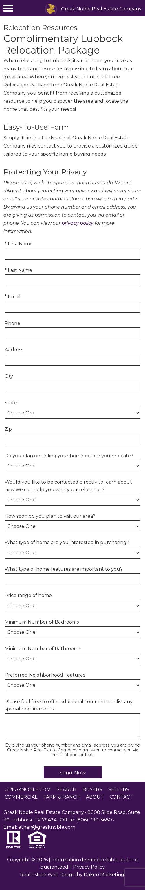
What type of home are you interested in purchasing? (67, 542)
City (9, 376)
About (95, 797)
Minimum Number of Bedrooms (42, 622)
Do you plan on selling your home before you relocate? (69, 455)
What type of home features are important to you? (64, 569)
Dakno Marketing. (104, 874)
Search (66, 789)
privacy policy (77, 223)
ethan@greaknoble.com (46, 827)
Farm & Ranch (61, 797)
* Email (13, 296)
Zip (8, 429)
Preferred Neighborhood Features (45, 675)
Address (14, 349)
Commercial (21, 797)
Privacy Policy (89, 867)
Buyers (92, 789)
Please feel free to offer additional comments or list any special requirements (69, 705)
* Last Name (18, 270)
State (11, 403)
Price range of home (28, 595)
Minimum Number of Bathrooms (42, 648)
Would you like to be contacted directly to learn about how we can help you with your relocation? (68, 485)
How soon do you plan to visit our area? (50, 516)
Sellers (118, 789)
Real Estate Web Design (48, 874)
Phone (12, 323)
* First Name (19, 243)
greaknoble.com (28, 789)
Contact (121, 797)
